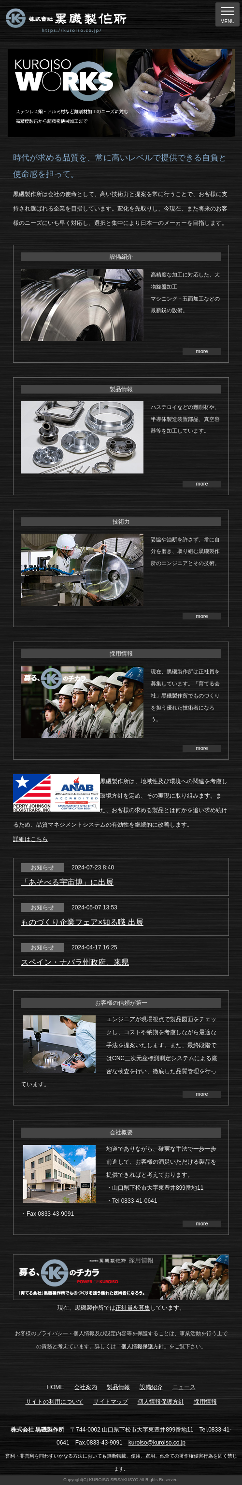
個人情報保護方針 (142, 1346)
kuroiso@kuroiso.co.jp (156, 1442)
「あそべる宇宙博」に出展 (67, 882)
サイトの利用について (55, 1401)
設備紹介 (151, 1387)
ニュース (184, 1387)
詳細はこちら (30, 839)
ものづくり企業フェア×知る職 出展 (82, 922)
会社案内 (85, 1387)
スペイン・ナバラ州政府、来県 (75, 962)
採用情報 (205, 1401)
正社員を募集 (132, 1307)
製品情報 (118, 1387)
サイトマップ (110, 1401)
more (202, 351)
